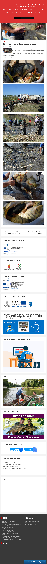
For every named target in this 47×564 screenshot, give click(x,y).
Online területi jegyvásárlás (11, 466)
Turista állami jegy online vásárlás (13, 464)
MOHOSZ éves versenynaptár (12, 472)
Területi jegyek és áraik (10, 470)
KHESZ (10, 46)
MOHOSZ (7, 461)
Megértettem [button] (17, 17)
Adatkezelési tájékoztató (27, 17)
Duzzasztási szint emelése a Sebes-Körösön (35, 232)
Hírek (4, 41)
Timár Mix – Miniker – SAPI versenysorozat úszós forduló (12, 232)
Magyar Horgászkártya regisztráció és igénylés (16, 468)
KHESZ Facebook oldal (10, 463)
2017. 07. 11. (5, 46)
